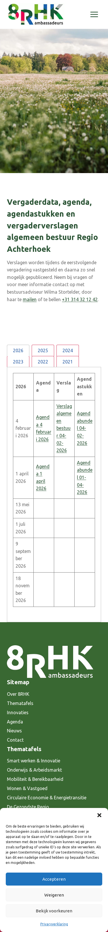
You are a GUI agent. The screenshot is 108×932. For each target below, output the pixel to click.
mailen (30, 299)
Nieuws (14, 730)
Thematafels (20, 703)
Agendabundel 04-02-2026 (84, 428)
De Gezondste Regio (28, 806)
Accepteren (54, 879)
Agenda (15, 721)
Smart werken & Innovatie (33, 760)
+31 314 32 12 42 (80, 299)
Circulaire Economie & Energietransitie (46, 797)
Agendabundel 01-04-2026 (84, 477)
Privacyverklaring (54, 924)
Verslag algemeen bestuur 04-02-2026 (64, 428)
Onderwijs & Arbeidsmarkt (34, 769)
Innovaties (18, 712)
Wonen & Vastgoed (27, 788)
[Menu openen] (94, 14)
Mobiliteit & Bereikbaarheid (35, 779)
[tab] (18, 350)
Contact (15, 739)
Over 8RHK (18, 694)
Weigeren (54, 894)
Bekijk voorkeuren (54, 910)
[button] (99, 815)
